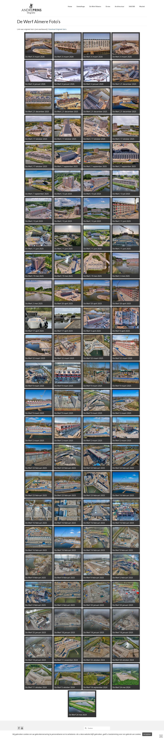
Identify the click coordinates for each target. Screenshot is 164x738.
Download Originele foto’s (57, 29)
